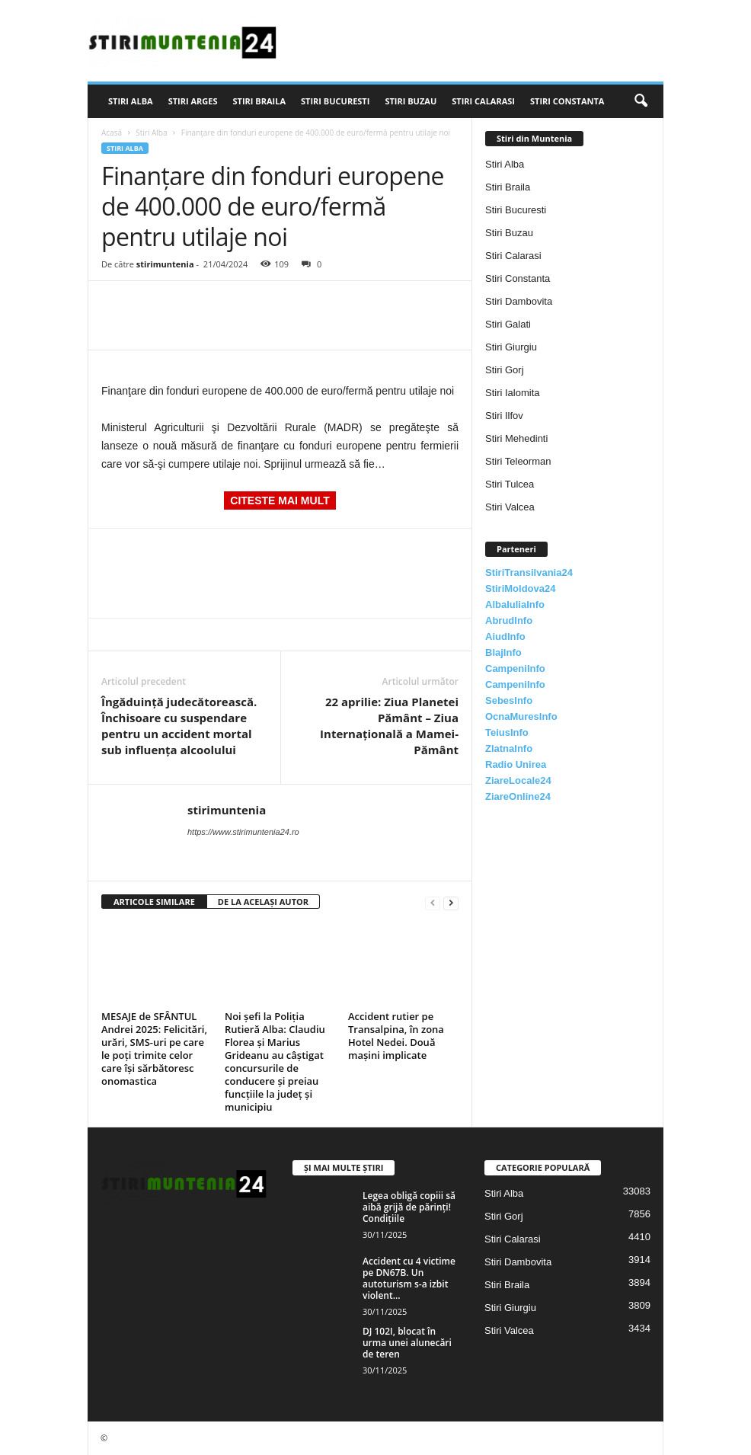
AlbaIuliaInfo (515, 604)
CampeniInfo (515, 668)
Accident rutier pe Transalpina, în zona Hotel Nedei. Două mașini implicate (396, 1035)
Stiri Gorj (504, 370)
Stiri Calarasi (483, 101)
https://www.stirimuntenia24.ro (243, 831)
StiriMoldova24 (520, 588)
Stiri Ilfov (504, 415)
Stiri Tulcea (509, 484)
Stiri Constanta (567, 101)
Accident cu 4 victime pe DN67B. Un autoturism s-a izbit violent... (409, 1278)
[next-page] (451, 902)
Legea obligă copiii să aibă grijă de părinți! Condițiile (409, 1207)
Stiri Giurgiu (511, 347)
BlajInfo (503, 652)
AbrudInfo (508, 620)
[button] (640, 101)
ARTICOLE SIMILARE (154, 901)
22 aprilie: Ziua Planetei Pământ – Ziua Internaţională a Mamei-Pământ (389, 725)
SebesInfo (508, 700)
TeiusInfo (507, 732)
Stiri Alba (130, 101)
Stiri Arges (193, 101)
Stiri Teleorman (518, 461)
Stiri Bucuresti (335, 101)
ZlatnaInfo (508, 748)
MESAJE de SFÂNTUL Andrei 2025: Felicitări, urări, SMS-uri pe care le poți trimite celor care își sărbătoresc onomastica (154, 1048)
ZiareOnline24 (518, 796)
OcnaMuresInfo (521, 716)
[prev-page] (432, 902)
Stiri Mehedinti (516, 438)
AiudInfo (505, 636)
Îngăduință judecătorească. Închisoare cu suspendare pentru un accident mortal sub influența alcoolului (179, 725)
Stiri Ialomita (512, 392)
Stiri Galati (508, 324)
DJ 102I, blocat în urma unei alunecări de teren (407, 1343)
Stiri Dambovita (518, 301)
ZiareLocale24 (518, 780)
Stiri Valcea (510, 507)
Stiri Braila (259, 101)
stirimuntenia (165, 264)
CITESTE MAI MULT (279, 500)
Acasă (111, 132)
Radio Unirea (515, 764)
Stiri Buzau (410, 101)
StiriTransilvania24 (529, 572)
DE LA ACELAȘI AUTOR (263, 901)
